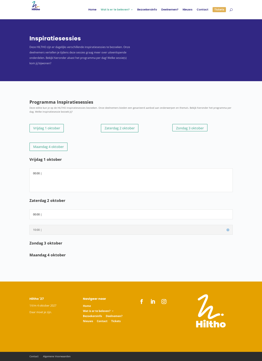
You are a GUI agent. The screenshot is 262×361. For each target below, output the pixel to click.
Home (87, 306)
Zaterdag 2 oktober (120, 128)
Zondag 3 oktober (190, 128)
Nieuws (88, 321)
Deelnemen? (114, 316)
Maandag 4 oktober (48, 146)
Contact (102, 321)
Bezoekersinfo (92, 316)
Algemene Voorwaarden (57, 356)
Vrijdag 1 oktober (46, 128)
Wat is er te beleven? (97, 311)
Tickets (116, 321)
